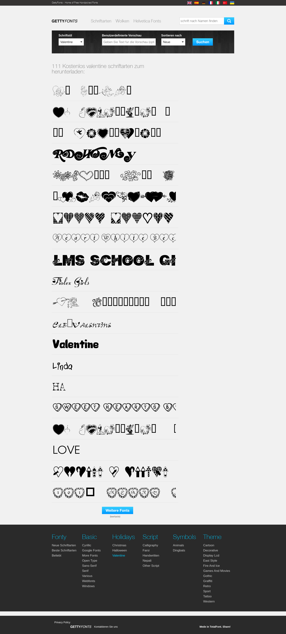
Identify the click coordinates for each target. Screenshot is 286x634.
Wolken (122, 21)
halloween (119, 550)
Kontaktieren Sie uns (106, 626)
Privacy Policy (62, 622)
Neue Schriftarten (64, 545)
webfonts (88, 581)
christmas (119, 545)
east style (210, 560)
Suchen (202, 42)
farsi (146, 550)
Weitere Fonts (118, 510)
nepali (147, 560)
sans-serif (89, 565)
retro (207, 586)
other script (151, 565)
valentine (118, 555)
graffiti (207, 581)
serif (85, 571)
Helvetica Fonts (147, 21)
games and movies (216, 571)
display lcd (211, 555)
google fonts (91, 550)
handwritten (151, 555)
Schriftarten (101, 21)
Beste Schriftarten (64, 550)
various (87, 576)
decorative (210, 550)
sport (207, 591)
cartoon (208, 545)
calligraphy (150, 545)
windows (88, 586)
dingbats (179, 550)
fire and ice (211, 565)
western (209, 601)
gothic (207, 576)
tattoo (207, 596)
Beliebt (56, 555)
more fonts (90, 555)
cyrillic (86, 545)
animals (178, 545)
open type (89, 560)
